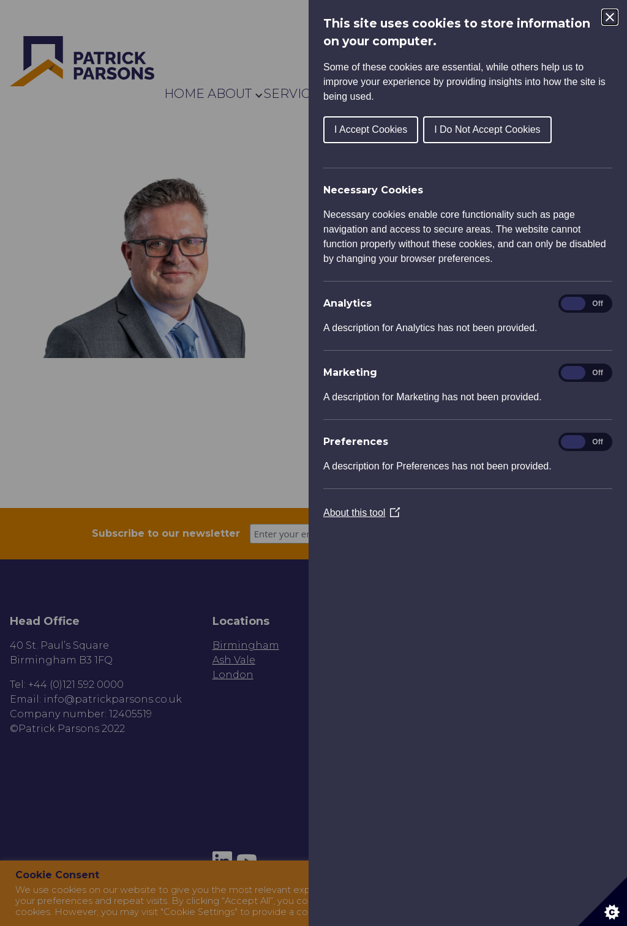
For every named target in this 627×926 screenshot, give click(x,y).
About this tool (361, 512)
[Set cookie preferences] (602, 901)
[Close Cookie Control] (610, 17)
